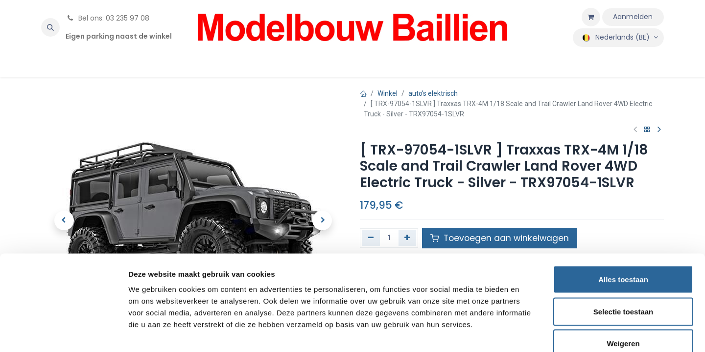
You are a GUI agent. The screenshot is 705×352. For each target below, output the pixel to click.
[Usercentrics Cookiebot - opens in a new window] (63, 333)
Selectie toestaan (623, 256)
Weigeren (623, 288)
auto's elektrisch (433, 93)
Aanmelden (633, 17)
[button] (50, 27)
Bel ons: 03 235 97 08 (107, 18)
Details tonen (529, 333)
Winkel (387, 93)
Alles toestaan (623, 224)
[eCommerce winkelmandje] (591, 17)
